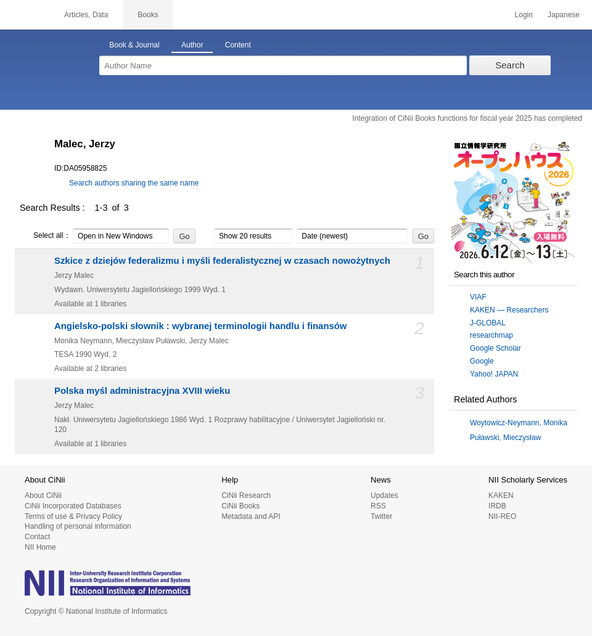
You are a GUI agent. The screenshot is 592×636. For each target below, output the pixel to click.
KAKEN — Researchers (509, 310)
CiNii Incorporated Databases (73, 506)
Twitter (381, 516)
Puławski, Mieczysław (505, 437)
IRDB (497, 506)
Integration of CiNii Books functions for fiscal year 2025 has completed (467, 118)
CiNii (24, 15)
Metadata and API (250, 516)
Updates (384, 495)
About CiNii (43, 495)
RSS (378, 506)
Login (524, 14)
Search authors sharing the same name (134, 183)
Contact (37, 536)
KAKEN (501, 495)
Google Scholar (495, 348)
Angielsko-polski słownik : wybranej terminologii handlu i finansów (200, 326)
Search (510, 65)
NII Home (40, 547)
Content (238, 45)
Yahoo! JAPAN (494, 374)
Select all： (45, 236)
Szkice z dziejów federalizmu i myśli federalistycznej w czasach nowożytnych (222, 261)
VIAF (478, 297)
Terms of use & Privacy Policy (73, 516)
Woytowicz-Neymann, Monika (518, 422)
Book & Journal (134, 45)
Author (192, 45)
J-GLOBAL (488, 323)
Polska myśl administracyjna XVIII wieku (142, 391)
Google (482, 361)
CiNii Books (240, 506)
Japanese (564, 14)
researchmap (491, 335)
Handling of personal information (78, 526)
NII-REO (502, 516)
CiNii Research (246, 495)
